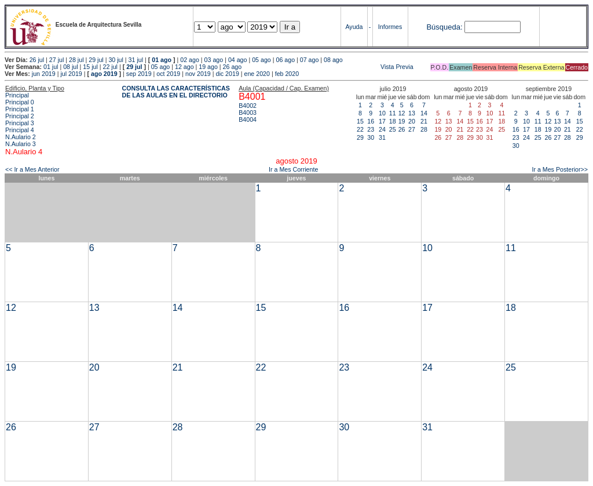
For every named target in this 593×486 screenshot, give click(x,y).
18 (392, 121)
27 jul (56, 59)
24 (382, 129)
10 (382, 113)
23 (370, 129)
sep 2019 (139, 73)
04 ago (237, 59)
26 (401, 129)
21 (423, 121)
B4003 (248, 112)
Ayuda (354, 26)
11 (392, 113)
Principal (17, 95)
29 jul (96, 59)
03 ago (214, 59)
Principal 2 (19, 116)
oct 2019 (168, 73)
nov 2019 (198, 73)
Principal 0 (19, 102)
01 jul (50, 66)
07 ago (309, 59)
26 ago (232, 66)
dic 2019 (227, 73)
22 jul (110, 66)
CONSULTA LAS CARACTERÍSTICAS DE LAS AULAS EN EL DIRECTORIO (176, 92)
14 (423, 113)
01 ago (161, 59)
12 (401, 113)
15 (360, 121)
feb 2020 (287, 73)
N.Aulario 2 (20, 136)
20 (411, 121)
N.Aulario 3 (20, 143)
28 (423, 129)
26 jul (37, 59)
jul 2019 (71, 73)
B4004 (248, 119)
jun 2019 (44, 73)
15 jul (90, 66)
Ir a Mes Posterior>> (560, 169)
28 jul (76, 59)
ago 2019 (104, 73)
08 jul (70, 66)
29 (360, 137)
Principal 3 (19, 122)
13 (411, 113)
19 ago (208, 66)
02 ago (189, 59)
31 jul (136, 59)
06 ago (285, 59)
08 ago (333, 59)
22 (360, 129)
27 (411, 129)
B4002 (248, 105)
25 (392, 129)
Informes (390, 26)
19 (401, 121)
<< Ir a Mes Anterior (32, 169)
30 (370, 137)
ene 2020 (257, 73)
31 (382, 137)
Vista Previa (328, 66)
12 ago (184, 66)
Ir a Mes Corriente (293, 169)
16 (370, 121)
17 (382, 121)
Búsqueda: (444, 27)
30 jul (115, 59)
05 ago (261, 59)
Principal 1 (19, 109)
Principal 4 (19, 129)
